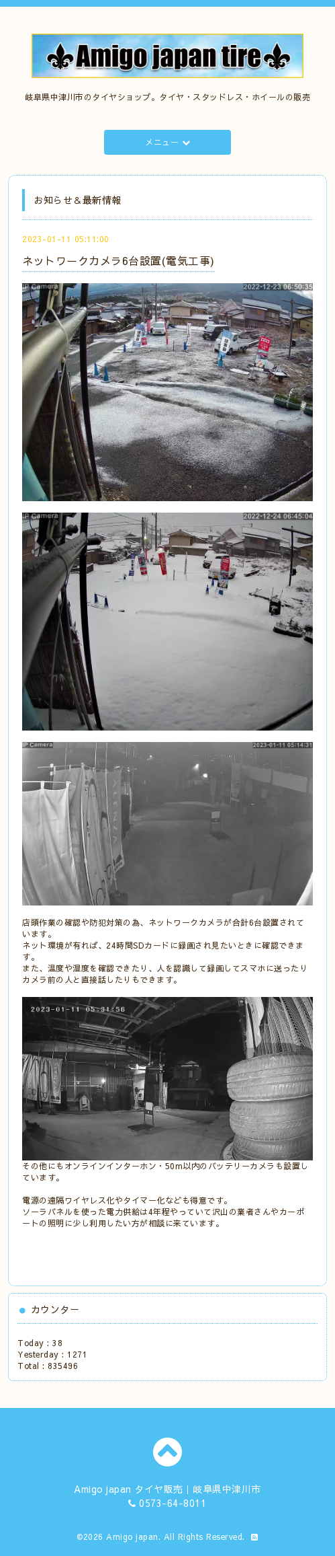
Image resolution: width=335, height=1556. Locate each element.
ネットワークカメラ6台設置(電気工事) (118, 260)
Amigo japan (132, 1536)
